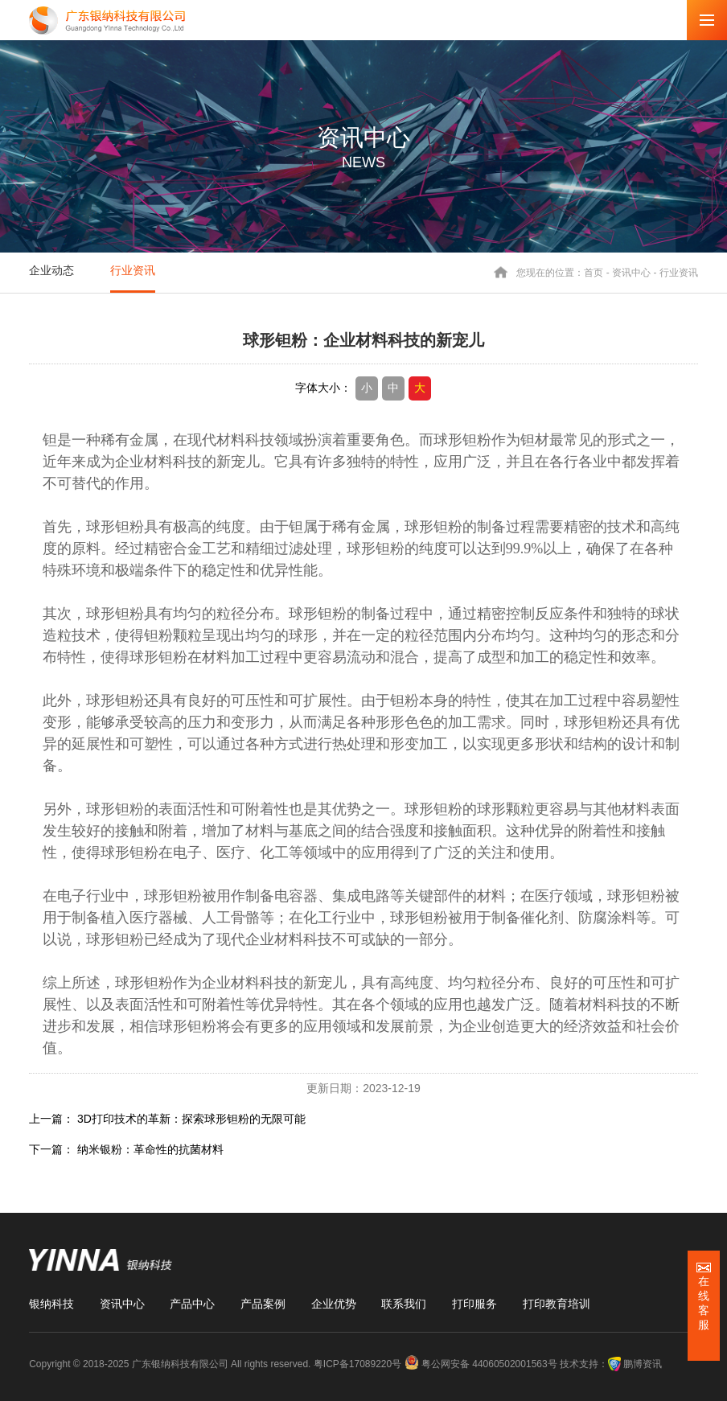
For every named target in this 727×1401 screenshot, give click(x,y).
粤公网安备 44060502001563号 (482, 1364)
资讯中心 (631, 271)
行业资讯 (132, 270)
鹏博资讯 (642, 1364)
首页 (593, 271)
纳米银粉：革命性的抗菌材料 (150, 1149)
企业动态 (51, 270)
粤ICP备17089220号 (357, 1364)
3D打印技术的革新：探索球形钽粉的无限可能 (191, 1118)
